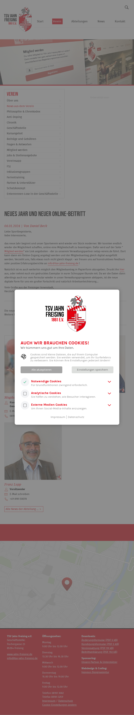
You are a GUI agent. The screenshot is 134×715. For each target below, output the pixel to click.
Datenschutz (76, 417)
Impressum (58, 417)
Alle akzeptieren (42, 369)
